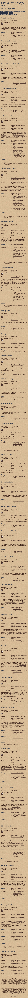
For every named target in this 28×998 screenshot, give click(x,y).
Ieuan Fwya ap (17, 666)
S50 (5, 162)
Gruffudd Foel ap (17, 444)
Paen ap (14, 320)
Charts (23, 11)
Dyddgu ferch (16, 128)
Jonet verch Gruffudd (19, 442)
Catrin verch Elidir (18, 852)
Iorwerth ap (16, 432)
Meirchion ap (17, 365)
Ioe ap (16, 343)
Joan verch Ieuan (18, 776)
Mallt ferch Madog (18, 144)
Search (10, 12)
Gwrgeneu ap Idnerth (19, 250)
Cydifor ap (17, 463)
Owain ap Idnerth (17, 256)
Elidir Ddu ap (6, 769)
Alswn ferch (17, 32)
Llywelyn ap (16, 637)
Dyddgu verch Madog (19, 143)
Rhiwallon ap (7, 52)
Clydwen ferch (18, 569)
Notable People (4, 12)
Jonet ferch (10, 602)
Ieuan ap (15, 716)
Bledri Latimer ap (18, 566)
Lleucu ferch (17, 466)
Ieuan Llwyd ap (18, 593)
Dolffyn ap (19, 35)
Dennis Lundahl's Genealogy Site (8, 14)
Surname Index (10, 11)
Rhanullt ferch (18, 100)
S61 (5, 163)
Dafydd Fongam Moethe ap (11, 694)
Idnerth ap (17, 125)
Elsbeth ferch (20, 769)
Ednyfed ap (18, 247)
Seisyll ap (12, 845)
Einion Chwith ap (18, 491)
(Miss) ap (5, 924)
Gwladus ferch (17, 837)
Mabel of (17, 963)
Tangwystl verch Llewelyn (18, 730)
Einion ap (18, 501)
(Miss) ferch (19, 603)
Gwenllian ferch (17, 718)
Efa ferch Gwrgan (16, 233)
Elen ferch (16, 596)
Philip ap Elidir (17, 853)
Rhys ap (16, 758)
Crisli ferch (17, 658)
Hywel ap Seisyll (17, 932)
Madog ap (16, 97)
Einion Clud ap (19, 153)
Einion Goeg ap (18, 515)
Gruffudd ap (19, 476)
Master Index (18, 11)
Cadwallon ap (19, 155)
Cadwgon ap (17, 230)
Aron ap (18, 240)
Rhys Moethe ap (18, 623)
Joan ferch (16, 917)
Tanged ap (16, 388)
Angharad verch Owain (20, 136)
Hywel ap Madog (17, 147)
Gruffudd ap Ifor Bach (17, 960)
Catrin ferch (17, 761)
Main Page (3, 11)
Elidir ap (15, 835)
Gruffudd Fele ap (18, 73)
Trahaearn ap (19, 83)
